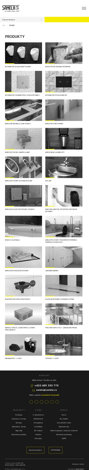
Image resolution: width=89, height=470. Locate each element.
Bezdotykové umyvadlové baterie (57, 67)
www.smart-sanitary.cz (35, 450)
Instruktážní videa (64, 423)
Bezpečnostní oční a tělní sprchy (17, 299)
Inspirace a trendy (19, 419)
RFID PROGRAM (55, 450)
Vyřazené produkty (19, 434)
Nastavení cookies (78, 464)
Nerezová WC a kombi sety (55, 152)
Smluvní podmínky (20, 465)
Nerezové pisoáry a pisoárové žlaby (18, 181)
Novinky (19, 423)
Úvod (3, 25)
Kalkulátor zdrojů (19, 427)
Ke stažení (38, 430)
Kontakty (38, 438)
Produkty (12, 25)
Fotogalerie (38, 423)
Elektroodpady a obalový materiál (64, 430)
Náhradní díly (64, 427)
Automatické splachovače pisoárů (18, 67)
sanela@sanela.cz (46, 389)
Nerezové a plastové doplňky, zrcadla (19, 209)
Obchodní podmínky (64, 434)
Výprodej (18, 430)
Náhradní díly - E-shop (13, 358)
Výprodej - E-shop (52, 358)
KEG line (48, 181)
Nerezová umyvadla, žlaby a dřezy (18, 124)
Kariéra (38, 434)
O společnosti (38, 415)
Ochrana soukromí (9, 465)
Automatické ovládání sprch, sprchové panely (22, 95)
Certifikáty (38, 427)
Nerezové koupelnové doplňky (17, 271)
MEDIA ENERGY (80, 469)
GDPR (64, 438)
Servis (64, 415)
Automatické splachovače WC (56, 95)
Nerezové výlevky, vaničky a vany (17, 152)
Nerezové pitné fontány (54, 124)
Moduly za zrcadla (12, 240)
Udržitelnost (38, 419)
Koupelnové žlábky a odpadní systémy (59, 299)
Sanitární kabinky (51, 271)
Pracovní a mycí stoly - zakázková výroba (61, 328)
